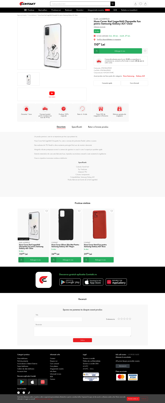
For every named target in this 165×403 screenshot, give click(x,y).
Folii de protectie (22, 361)
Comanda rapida (107, 83)
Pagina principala (21, 15)
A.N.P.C (85, 366)
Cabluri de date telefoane (25, 369)
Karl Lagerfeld (102, 18)
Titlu (37, 315)
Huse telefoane (32, 15)
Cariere (52, 379)
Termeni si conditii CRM (91, 363)
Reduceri (68, 10)
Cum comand (54, 363)
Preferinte (143, 399)
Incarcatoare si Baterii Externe (27, 363)
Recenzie (39, 324)
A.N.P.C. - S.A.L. (88, 369)
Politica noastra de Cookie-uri (44, 399)
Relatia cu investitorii (129, 10)
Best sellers (42, 10)
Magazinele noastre (98, 10)
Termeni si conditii (89, 358)
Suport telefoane (22, 366)
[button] (136, 4)
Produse (31, 10)
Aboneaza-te (122, 366)
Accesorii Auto (22, 371)
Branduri (80, 10)
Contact (52, 358)
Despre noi (53, 361)
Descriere (61, 126)
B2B (115, 10)
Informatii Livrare (55, 374)
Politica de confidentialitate (91, 361)
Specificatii (77, 126)
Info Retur (53, 371)
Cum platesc (54, 366)
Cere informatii (134, 83)
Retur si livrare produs (98, 126)
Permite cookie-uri (133, 399)
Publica (83, 340)
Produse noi (56, 10)
